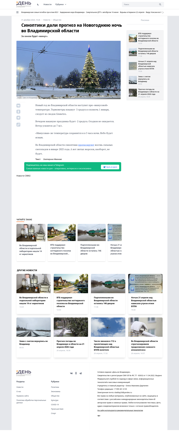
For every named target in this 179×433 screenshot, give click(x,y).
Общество (55, 399)
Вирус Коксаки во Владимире (158, 12)
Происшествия (57, 412)
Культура (54, 403)
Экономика (55, 394)
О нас (18, 394)
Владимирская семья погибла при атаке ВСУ (39, 12)
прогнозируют (86, 144)
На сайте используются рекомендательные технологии (120, 413)
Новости (47, 4)
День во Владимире (24, 4)
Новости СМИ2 (23, 178)
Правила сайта (22, 399)
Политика (55, 390)
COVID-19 (55, 407)
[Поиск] (139, 4)
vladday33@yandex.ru (123, 395)
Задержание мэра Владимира (72, 12)
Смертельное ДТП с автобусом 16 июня (102, 12)
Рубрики (60, 4)
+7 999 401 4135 (120, 392)
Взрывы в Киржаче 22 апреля (132, 12)
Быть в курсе (106, 168)
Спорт (53, 416)
